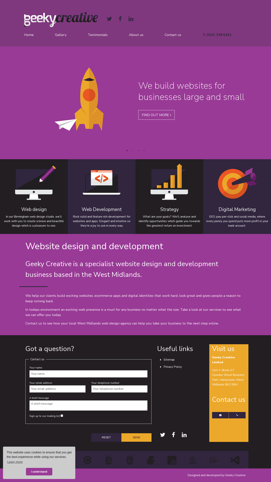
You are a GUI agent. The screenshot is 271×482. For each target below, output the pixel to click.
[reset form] (106, 437)
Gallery (60, 35)
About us (136, 35)
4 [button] (144, 150)
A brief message (88, 403)
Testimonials (98, 35)
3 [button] (138, 150)
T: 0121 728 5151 (217, 35)
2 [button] (133, 150)
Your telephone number (119, 387)
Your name (88, 371)
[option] (135, 99)
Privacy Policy (173, 367)
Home (29, 35)
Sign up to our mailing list (46, 416)
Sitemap (169, 360)
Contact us (173, 35)
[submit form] (136, 437)
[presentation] (54, 434)
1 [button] (127, 150)
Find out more (156, 115)
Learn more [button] (15, 462)
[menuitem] (36, 34)
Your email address (57, 387)
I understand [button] (39, 471)
